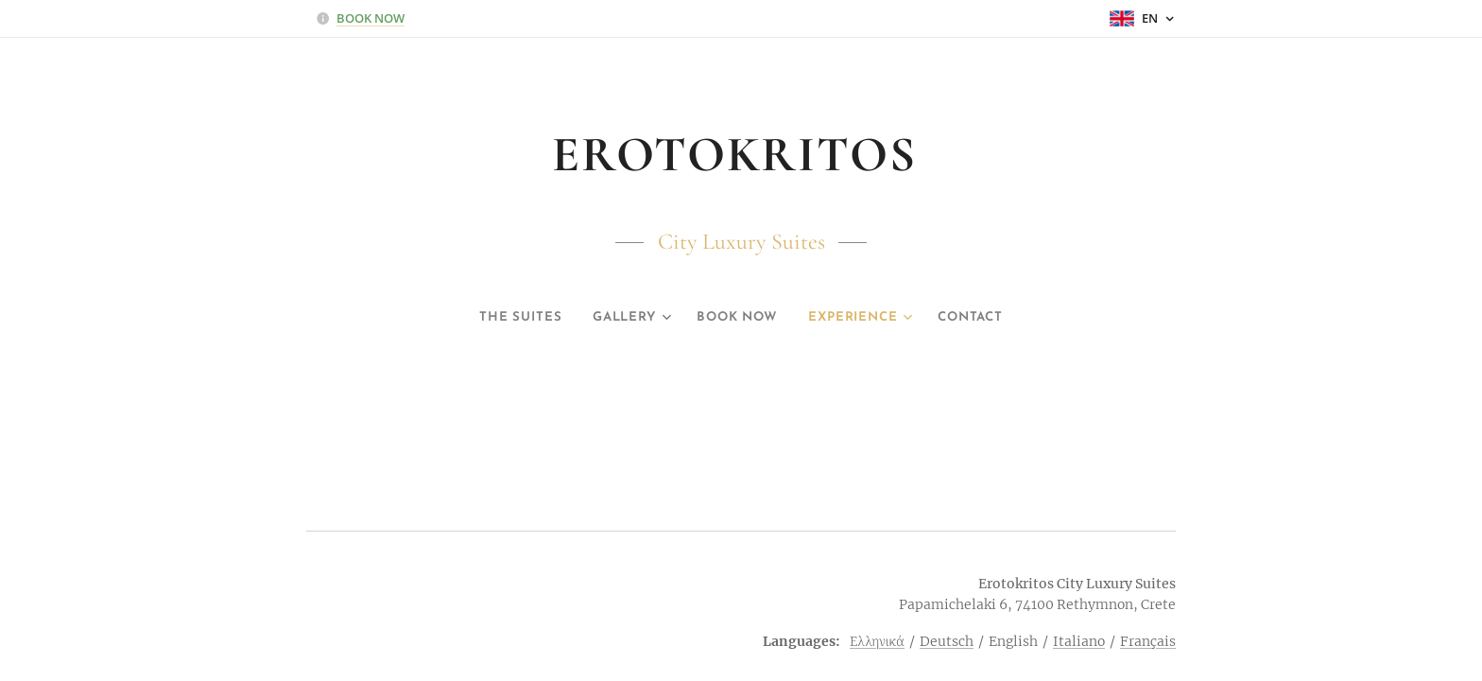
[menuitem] (505, 317)
